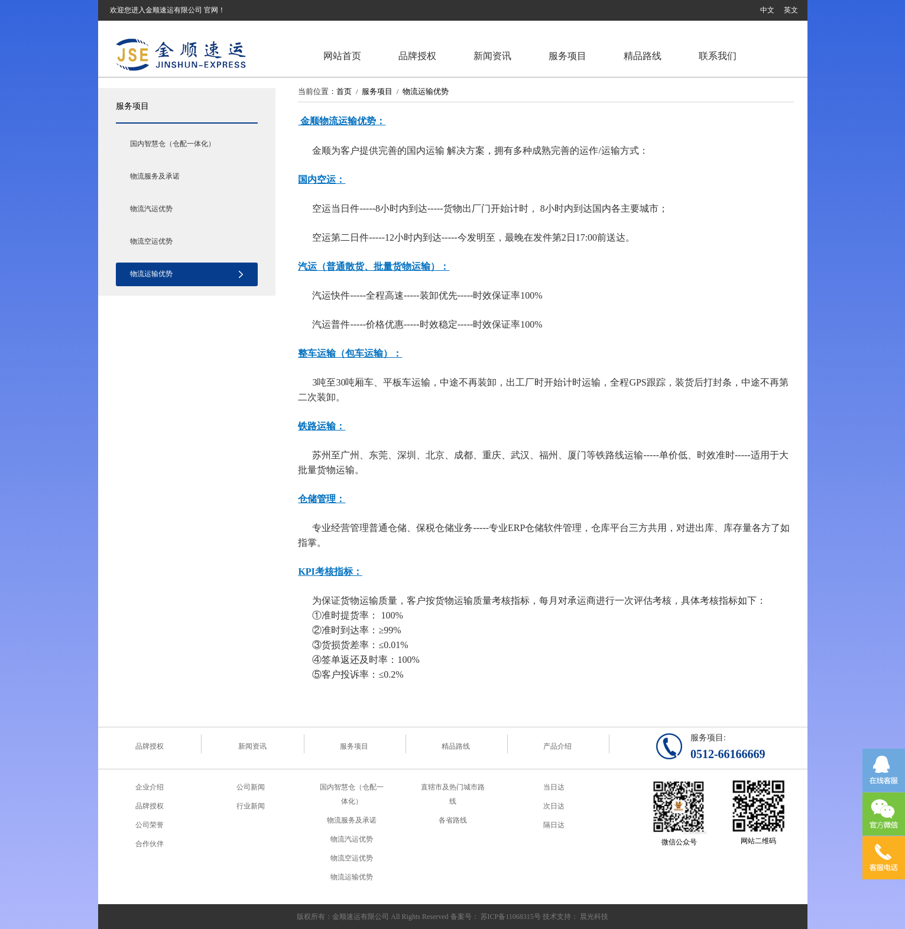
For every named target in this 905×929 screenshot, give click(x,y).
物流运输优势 (151, 274)
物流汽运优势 (151, 209)
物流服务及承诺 (155, 176)
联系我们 (718, 56)
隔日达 (554, 825)
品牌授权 (417, 56)
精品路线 (642, 56)
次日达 (554, 806)
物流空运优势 (151, 241)
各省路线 (453, 820)
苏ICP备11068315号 (511, 916)
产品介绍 (557, 746)
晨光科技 (594, 916)
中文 (767, 10)
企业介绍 (149, 787)
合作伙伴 (149, 844)
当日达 (554, 787)
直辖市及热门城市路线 (453, 794)
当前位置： (317, 91)
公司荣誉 (149, 825)
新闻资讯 (492, 56)
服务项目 (567, 56)
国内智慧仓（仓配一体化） (172, 144)
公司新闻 (250, 787)
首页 (344, 91)
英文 (791, 10)
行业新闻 (250, 806)
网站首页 (342, 56)
